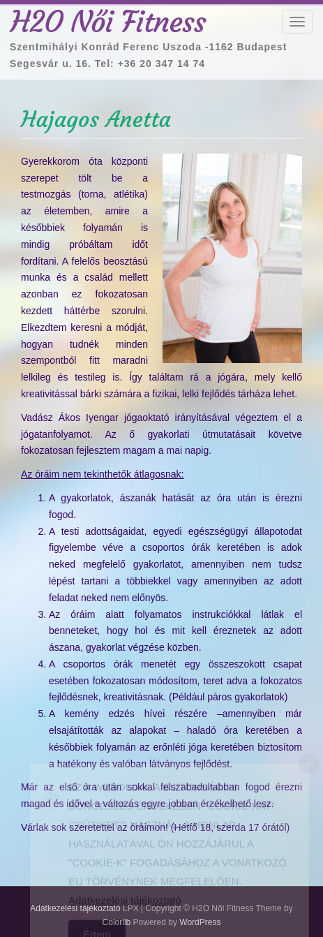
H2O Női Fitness (108, 21)
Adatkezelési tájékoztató (124, 905)
